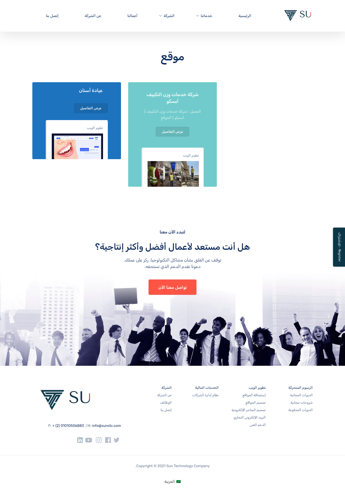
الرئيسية (244, 15)
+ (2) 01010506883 (68, 426)
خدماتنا (206, 15)
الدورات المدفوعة (300, 410)
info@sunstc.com (106, 426)
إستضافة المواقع (253, 395)
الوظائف (166, 403)
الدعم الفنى (257, 425)
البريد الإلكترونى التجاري (249, 417)
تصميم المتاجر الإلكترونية (248, 410)
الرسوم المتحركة (300, 387)
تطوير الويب (95, 128)
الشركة (169, 15)
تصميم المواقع (256, 403)
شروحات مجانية (302, 403)
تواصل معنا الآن (172, 287)
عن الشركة (93, 15)
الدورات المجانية (301, 395)
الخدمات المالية (206, 387)
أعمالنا (132, 15)
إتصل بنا (52, 15)
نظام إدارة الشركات (205, 395)
